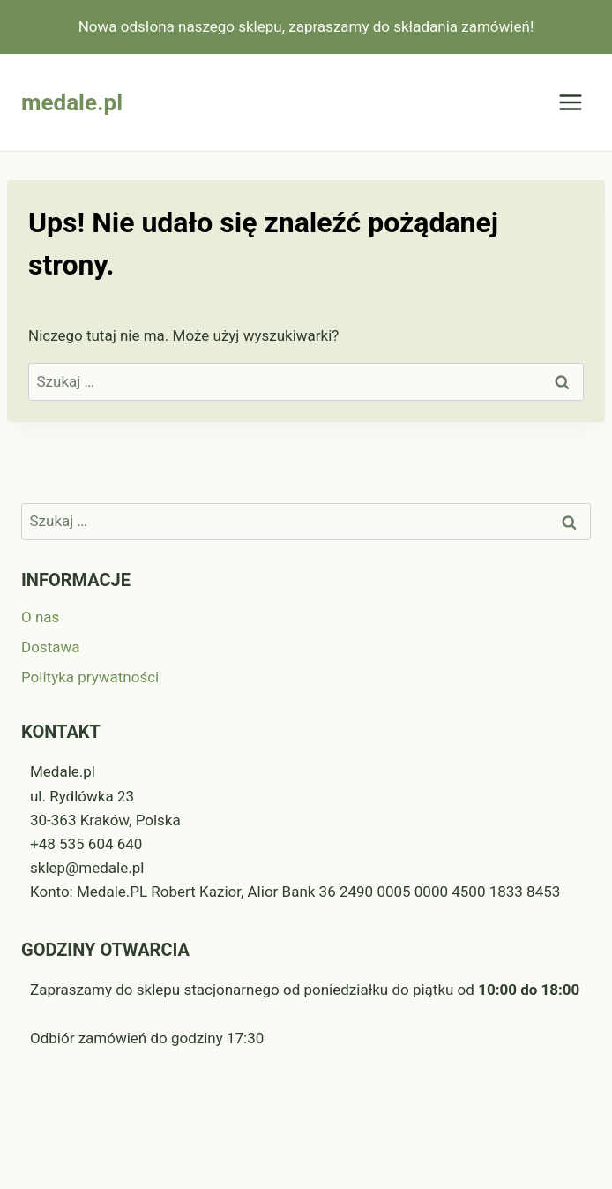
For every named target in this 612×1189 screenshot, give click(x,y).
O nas (40, 617)
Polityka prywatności (90, 677)
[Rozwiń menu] (570, 103)
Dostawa (50, 647)
